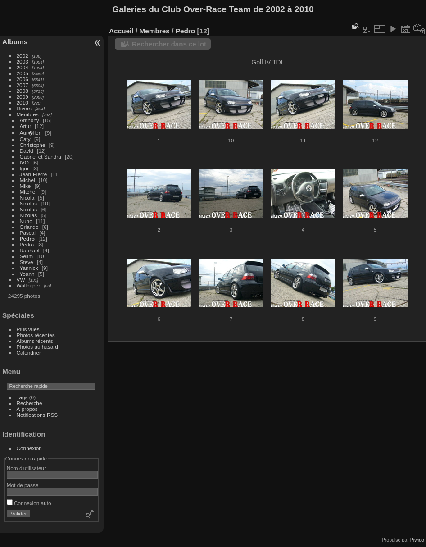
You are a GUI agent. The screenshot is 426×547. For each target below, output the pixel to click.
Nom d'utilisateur (26, 468)
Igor (24, 168)
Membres (28, 114)
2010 (22, 102)
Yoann (27, 274)
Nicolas (28, 203)
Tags (22, 397)
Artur (26, 126)
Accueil (121, 31)
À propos (27, 409)
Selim (26, 256)
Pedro (27, 239)
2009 (22, 97)
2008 (22, 91)
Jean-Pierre (33, 174)
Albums (14, 42)
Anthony (29, 120)
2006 (22, 79)
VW (21, 280)
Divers (24, 108)
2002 (22, 56)
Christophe (32, 145)
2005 (22, 73)
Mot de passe (23, 485)
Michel (27, 180)
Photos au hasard (37, 347)
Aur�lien (31, 133)
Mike (25, 186)
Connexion (29, 448)
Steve (26, 262)
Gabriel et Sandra (40, 157)
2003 (22, 61)
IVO (24, 162)
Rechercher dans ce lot (169, 44)
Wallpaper (29, 285)
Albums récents (35, 341)
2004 (22, 67)
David (26, 151)
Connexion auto (29, 503)
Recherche (29, 403)
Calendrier (29, 353)
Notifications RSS (37, 415)
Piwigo (417, 539)
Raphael (30, 250)
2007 (22, 85)
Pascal (28, 233)
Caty (25, 139)
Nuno (26, 221)
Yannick (29, 268)
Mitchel (28, 192)
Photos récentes (36, 335)
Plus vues (28, 329)
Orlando (29, 227)
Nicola (27, 198)
